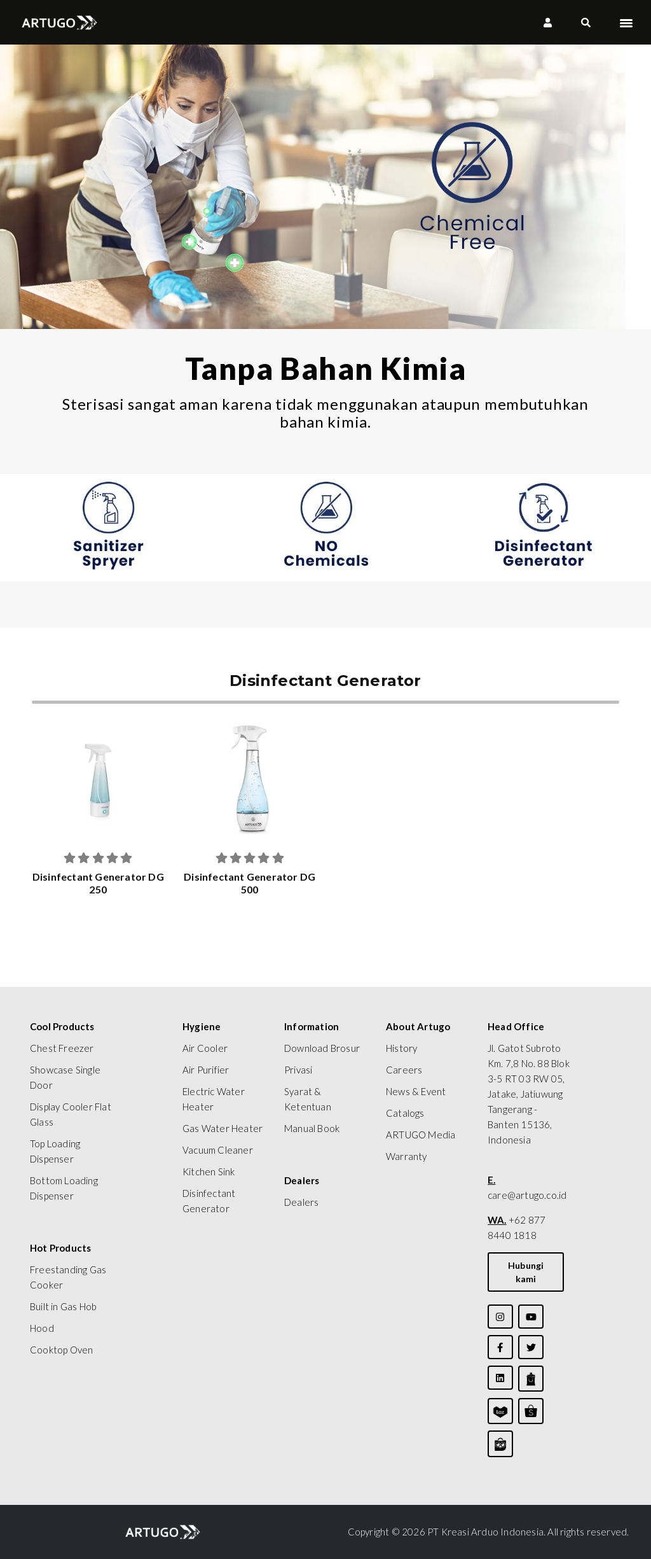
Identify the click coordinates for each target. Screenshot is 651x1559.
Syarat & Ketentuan (307, 1099)
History (401, 1048)
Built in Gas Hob (63, 1306)
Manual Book (311, 1128)
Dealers (301, 1202)
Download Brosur (322, 1048)
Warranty (406, 1156)
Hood (42, 1328)
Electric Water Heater (213, 1099)
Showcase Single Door (65, 1077)
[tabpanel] (108, 528)
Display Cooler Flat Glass (70, 1114)
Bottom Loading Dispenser (64, 1188)
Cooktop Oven (61, 1349)
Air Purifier (205, 1069)
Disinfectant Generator (208, 1200)
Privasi (298, 1069)
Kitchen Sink (208, 1171)
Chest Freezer (62, 1048)
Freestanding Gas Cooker (68, 1277)
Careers (404, 1069)
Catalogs (405, 1113)
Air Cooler (205, 1048)
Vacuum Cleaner (217, 1150)
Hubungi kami (526, 1272)
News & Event (416, 1091)
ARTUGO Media (420, 1134)
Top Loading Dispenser (55, 1151)
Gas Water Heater (222, 1128)
